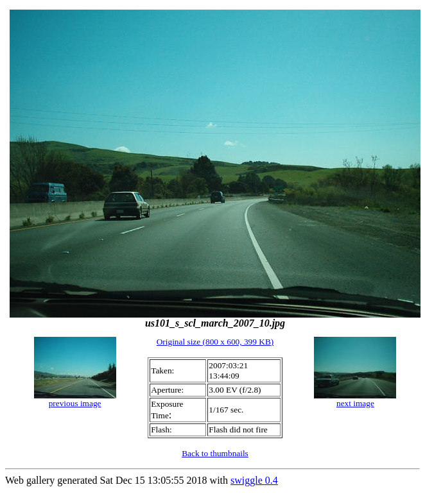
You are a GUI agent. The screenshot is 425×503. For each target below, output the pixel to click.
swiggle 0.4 (254, 480)
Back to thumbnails (215, 453)
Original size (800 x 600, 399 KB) (215, 341)
